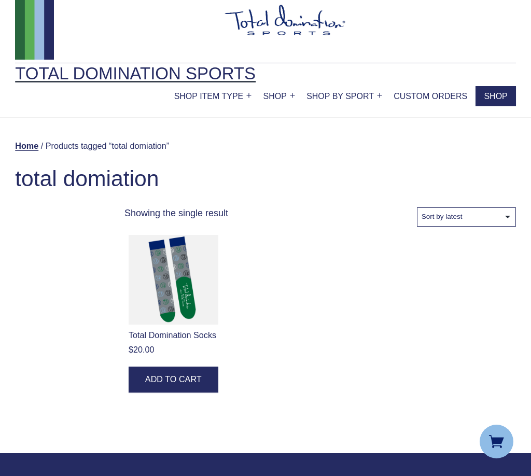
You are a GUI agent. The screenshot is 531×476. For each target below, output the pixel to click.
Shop (275, 96)
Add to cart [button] (173, 379)
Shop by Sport (340, 96)
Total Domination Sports (135, 73)
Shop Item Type (209, 96)
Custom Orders (430, 96)
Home (26, 145)
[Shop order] (466, 216)
